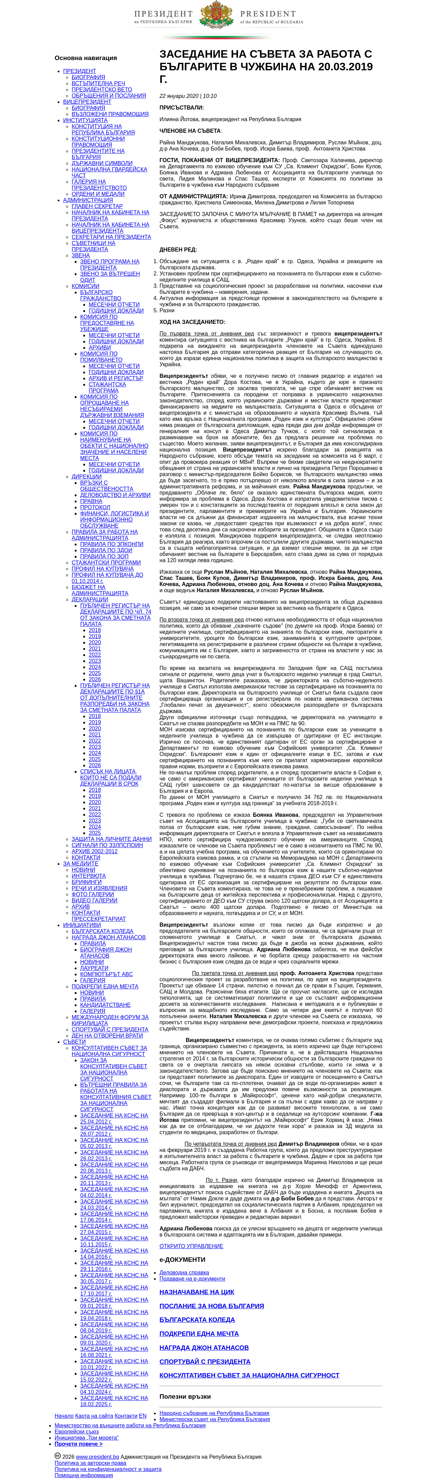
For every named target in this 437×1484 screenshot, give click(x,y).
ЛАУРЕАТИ (94, 968)
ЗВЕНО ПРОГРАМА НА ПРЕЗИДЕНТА (109, 265)
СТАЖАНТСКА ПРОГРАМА (107, 388)
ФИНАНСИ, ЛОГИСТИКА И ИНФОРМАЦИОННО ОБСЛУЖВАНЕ (114, 520)
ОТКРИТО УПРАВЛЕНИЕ (191, 1246)
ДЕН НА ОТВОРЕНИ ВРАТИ (107, 1036)
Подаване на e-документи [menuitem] (192, 1279)
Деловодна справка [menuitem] (184, 1272)
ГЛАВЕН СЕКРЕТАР (97, 206)
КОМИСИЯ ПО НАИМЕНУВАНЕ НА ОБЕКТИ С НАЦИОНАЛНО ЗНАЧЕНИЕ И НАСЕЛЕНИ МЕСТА (114, 446)
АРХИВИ (100, 348)
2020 (95, 642)
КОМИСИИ (85, 286)
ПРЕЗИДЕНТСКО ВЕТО (102, 89)
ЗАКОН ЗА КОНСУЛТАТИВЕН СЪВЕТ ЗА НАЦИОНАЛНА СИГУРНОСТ (113, 1069)
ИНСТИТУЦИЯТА (85, 120)
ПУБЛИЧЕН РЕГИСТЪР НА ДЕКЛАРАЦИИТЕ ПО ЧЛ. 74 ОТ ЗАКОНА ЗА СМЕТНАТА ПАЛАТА (115, 615)
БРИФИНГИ (87, 882)
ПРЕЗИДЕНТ (79, 71)
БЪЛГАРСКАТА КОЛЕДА (102, 931)
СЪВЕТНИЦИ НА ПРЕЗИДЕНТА (93, 246)
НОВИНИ (83, 870)
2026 (95, 679)
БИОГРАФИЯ (88, 77)
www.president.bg (97, 1457)
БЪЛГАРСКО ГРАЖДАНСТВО (100, 295)
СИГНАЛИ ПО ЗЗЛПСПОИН (107, 845)
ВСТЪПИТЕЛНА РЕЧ (98, 83)
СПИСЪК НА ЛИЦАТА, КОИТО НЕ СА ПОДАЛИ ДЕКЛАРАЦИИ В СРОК (110, 778)
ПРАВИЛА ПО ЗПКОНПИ (111, 544)
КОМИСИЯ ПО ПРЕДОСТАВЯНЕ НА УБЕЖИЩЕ (107, 323)
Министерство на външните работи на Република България (130, 1425)
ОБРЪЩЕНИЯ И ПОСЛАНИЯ (109, 96)
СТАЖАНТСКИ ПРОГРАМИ (106, 563)
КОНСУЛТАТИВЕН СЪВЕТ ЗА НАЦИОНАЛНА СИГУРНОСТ (109, 1051)
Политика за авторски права (90, 1463)
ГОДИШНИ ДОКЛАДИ (116, 311)
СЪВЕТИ (74, 1042)
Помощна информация (84, 1475)
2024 (95, 667)
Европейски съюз (77, 1432)
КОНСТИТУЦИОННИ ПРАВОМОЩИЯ (98, 142)
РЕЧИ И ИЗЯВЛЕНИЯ (99, 888)
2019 (95, 636)
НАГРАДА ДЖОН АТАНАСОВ (109, 937)
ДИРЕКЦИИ (87, 477)
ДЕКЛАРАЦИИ (90, 599)
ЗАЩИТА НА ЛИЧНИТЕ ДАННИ (112, 839)
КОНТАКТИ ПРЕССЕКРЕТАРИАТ (99, 916)
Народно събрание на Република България (214, 1413)
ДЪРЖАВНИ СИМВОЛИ (102, 163)
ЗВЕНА (81, 255)
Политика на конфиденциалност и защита (108, 1469)
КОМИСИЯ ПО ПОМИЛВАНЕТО (101, 357)
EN (142, 1416)
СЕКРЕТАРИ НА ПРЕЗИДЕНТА (111, 237)
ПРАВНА (91, 501)
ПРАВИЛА (93, 943)
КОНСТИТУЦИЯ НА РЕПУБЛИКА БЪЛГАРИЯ (103, 129)
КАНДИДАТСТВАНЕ (105, 1005)
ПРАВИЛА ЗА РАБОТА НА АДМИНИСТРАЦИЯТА (105, 535)
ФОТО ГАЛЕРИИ (93, 894)
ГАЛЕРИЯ (92, 980)
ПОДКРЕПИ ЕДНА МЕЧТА (105, 986)
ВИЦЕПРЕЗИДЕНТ (87, 102)
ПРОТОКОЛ (95, 507)
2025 (95, 673)
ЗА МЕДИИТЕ (80, 864)
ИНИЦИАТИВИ (82, 925)
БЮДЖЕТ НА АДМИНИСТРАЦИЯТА (100, 590)
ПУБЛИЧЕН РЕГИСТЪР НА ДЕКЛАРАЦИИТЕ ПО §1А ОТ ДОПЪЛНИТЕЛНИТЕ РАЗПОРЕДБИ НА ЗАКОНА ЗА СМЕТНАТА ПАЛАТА (115, 698)
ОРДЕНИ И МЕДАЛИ (98, 194)
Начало (64, 1416)
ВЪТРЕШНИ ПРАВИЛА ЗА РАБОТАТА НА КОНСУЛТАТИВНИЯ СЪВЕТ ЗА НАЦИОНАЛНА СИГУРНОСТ (116, 1097)
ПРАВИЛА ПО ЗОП (104, 556)
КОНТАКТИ (86, 857)
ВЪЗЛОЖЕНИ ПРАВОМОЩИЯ (110, 114)
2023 (95, 661)
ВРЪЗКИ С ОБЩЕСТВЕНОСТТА (106, 486)
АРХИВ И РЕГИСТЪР (116, 378)
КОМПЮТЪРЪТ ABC (106, 974)
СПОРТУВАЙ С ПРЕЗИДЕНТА (110, 1029)
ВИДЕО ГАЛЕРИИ (94, 900)
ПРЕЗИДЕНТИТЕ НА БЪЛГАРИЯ (98, 154)
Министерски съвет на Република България (214, 1419)
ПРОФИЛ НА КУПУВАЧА (103, 569)
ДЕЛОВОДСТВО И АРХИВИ (115, 495)
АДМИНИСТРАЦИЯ (88, 200)
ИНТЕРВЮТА (89, 876)
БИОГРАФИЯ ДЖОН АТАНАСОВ (106, 953)
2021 (95, 649)
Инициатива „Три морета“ (87, 1438)
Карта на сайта (94, 1416)
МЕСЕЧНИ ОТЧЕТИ (114, 305)
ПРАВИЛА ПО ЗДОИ (106, 550)
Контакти (126, 1416)
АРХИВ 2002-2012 (94, 851)
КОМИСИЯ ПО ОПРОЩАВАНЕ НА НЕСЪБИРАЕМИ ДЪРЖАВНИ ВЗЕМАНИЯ (112, 406)
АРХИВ (81, 907)
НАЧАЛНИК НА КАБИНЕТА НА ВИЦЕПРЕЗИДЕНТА (110, 228)
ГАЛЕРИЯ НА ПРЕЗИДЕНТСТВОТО (99, 185)
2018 (95, 630)
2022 (95, 655)
